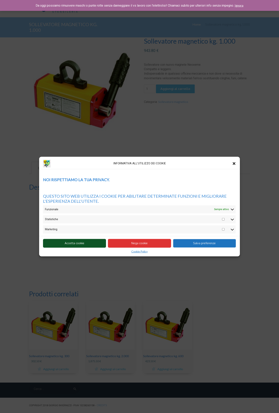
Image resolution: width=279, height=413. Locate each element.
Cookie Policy (139, 251)
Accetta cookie (74, 243)
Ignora (239, 5)
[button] (234, 163)
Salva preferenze (204, 243)
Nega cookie (139, 243)
